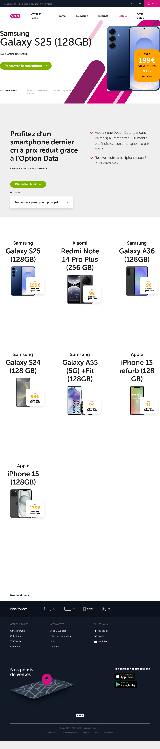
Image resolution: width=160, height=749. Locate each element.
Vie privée (86, 733)
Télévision (82, 16)
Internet (103, 16)
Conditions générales (70, 733)
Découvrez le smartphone (25, 66)
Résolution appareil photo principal (36, 202)
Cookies (96, 733)
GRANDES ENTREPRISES (41, 4)
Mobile (122, 16)
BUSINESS (23, 4)
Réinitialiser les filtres (28, 184)
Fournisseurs (108, 733)
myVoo (152, 4)
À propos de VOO (53, 733)
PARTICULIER (10, 4)
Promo (61, 16)
